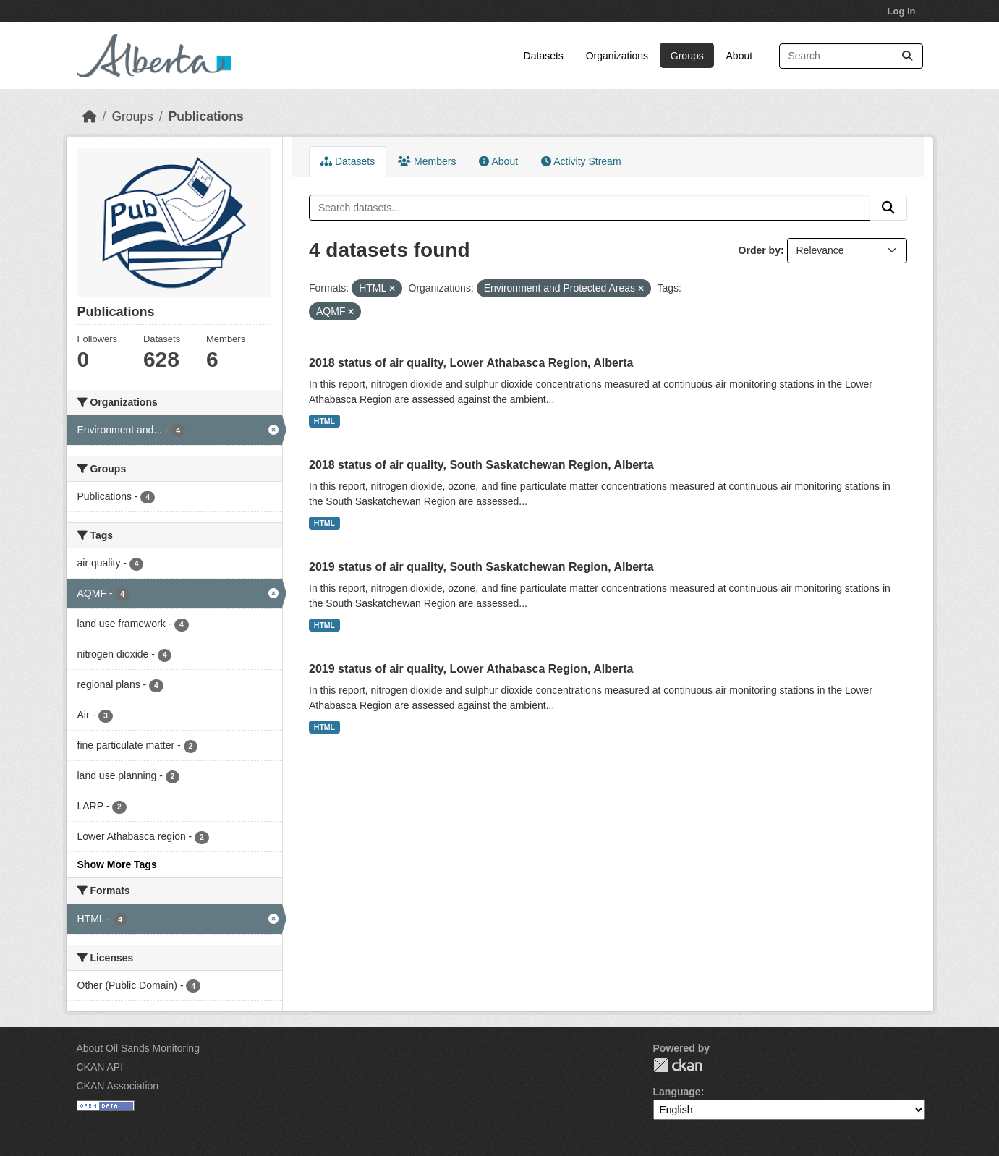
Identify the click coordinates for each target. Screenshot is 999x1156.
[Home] (89, 116)
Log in (902, 11)
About (739, 55)
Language (677, 1091)
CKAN (677, 1065)
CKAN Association (118, 1086)
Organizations (617, 55)
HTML (324, 421)
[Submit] (907, 56)
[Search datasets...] (851, 56)
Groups (687, 55)
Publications (206, 116)
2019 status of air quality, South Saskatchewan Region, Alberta (481, 567)
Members (427, 161)
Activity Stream (581, 161)
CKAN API (100, 1067)
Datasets (544, 55)
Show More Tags (117, 864)
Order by (760, 250)
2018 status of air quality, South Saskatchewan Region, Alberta (481, 465)
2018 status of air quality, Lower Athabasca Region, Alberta (471, 363)
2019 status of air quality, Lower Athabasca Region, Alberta (471, 669)
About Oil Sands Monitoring (138, 1048)
